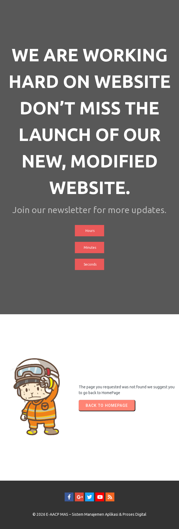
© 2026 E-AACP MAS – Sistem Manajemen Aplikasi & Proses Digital (89, 514)
